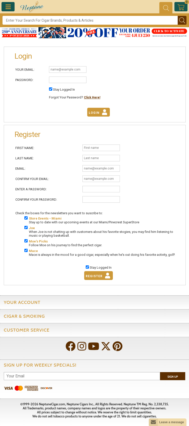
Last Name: (24, 158)
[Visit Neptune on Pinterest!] (118, 346)
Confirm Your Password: (36, 199)
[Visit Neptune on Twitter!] (106, 346)
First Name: (24, 148)
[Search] (90, 20)
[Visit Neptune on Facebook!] (71, 346)
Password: (24, 80)
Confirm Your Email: (32, 179)
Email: (20, 168)
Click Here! (92, 97)
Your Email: (24, 70)
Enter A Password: (31, 189)
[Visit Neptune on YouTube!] (94, 346)
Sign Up (172, 376)
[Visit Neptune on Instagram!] (82, 346)
